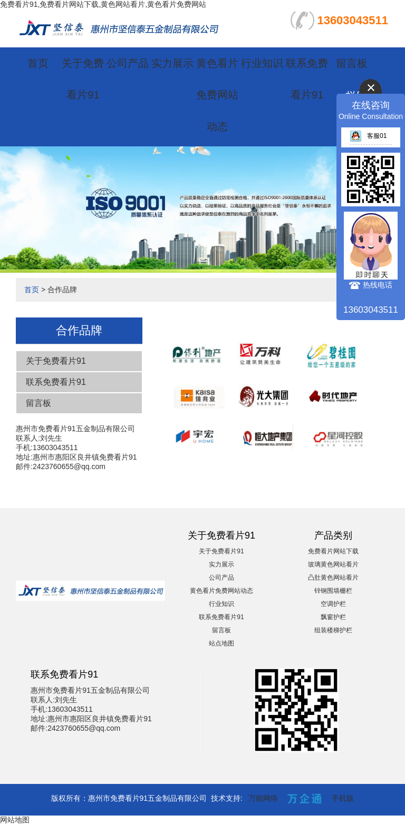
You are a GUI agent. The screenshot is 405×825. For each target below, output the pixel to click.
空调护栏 (333, 604)
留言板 (352, 63)
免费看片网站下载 (333, 551)
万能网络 (263, 798)
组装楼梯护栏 (333, 630)
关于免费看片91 (56, 360)
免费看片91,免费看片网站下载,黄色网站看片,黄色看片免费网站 (103, 4)
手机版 (343, 798)
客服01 (368, 136)
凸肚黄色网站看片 (333, 577)
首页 (38, 63)
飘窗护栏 (333, 617)
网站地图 (15, 820)
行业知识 (262, 63)
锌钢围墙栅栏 (333, 590)
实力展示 (172, 63)
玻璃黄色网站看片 (333, 564)
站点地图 (221, 643)
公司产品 (128, 63)
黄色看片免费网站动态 (217, 94)
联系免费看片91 (56, 381)
